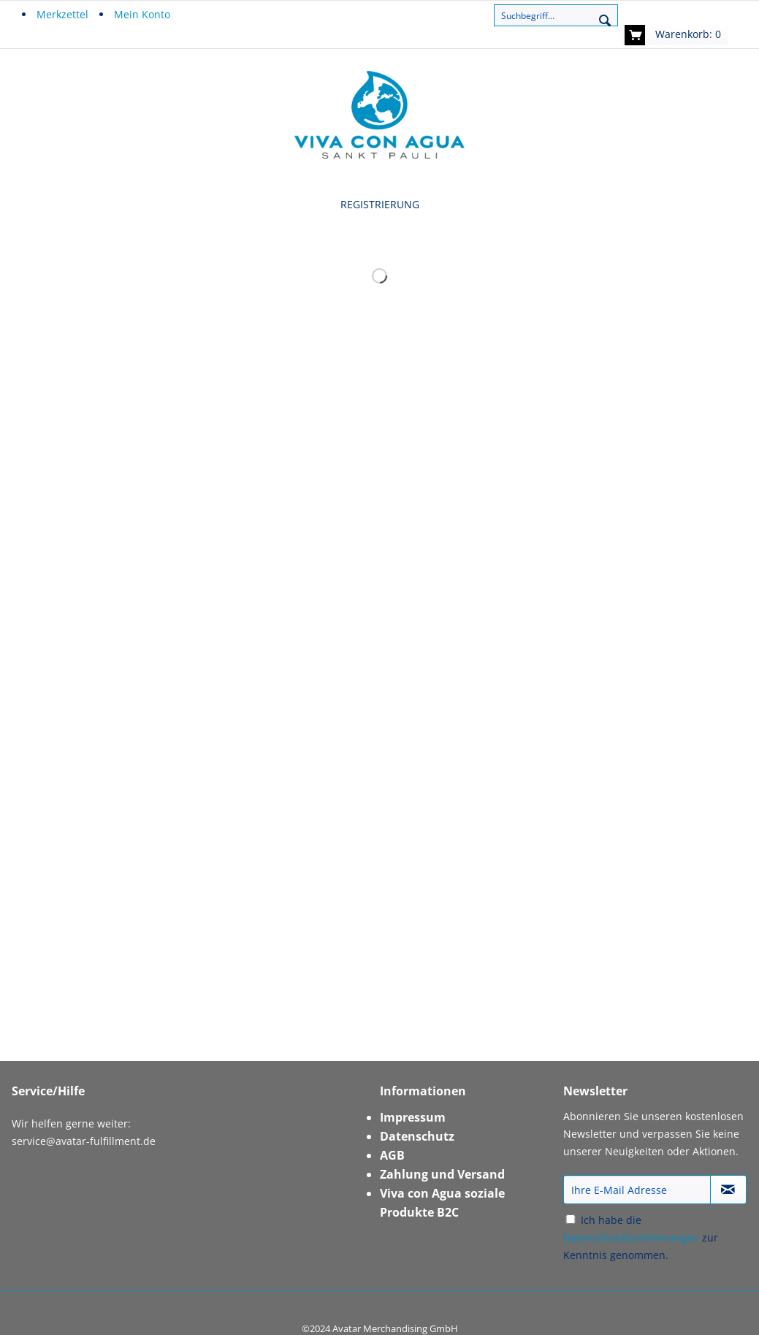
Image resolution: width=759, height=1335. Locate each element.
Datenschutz (417, 1136)
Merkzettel (62, 14)
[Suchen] (605, 19)
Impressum (413, 1117)
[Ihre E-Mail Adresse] (636, 1189)
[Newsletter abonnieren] (728, 1189)
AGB (392, 1155)
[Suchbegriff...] (556, 15)
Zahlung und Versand (442, 1174)
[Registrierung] (380, 204)
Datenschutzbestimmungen (631, 1237)
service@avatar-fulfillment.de (84, 1141)
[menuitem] (55, 14)
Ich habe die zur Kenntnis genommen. (640, 1237)
